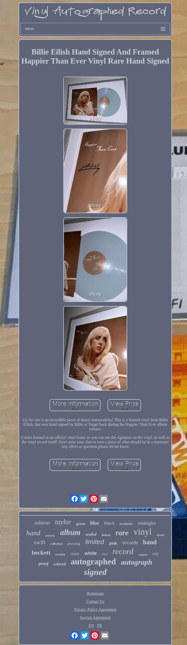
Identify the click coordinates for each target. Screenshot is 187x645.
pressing (74, 544)
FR (99, 625)
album (70, 532)
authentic (50, 535)
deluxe (106, 535)
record (123, 551)
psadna (61, 554)
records (130, 543)
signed (95, 572)
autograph (136, 562)
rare (122, 532)
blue (94, 523)
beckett (41, 552)
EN (91, 625)
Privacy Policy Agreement (95, 609)
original (143, 554)
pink (113, 543)
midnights (147, 523)
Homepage (95, 593)
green (80, 524)
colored (60, 564)
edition (42, 522)
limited (94, 542)
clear (105, 554)
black (109, 523)
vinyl (142, 532)
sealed (90, 534)
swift (39, 542)
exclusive (126, 524)
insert (160, 535)
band (150, 542)
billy (156, 554)
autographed (93, 561)
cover (74, 554)
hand (33, 533)
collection (57, 544)
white (90, 553)
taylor (63, 522)
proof (43, 563)
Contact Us (95, 601)
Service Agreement (95, 617)
